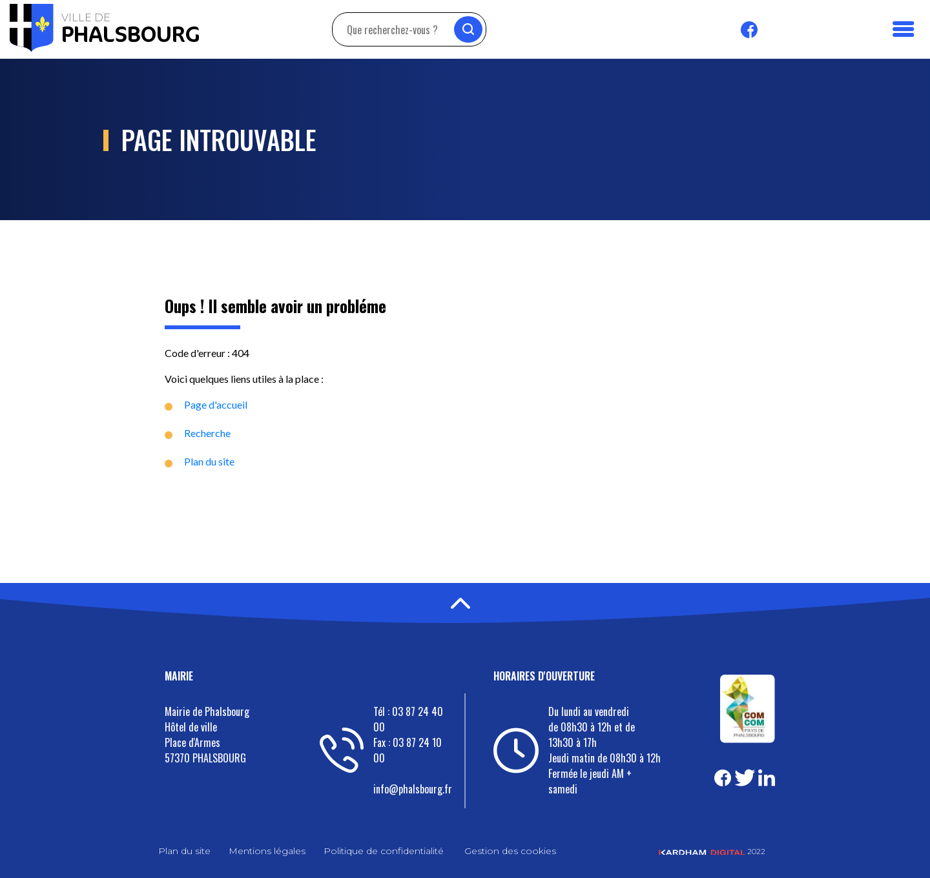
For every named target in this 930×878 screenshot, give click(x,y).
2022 (712, 851)
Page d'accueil (215, 404)
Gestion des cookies (510, 851)
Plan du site (209, 461)
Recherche (207, 433)
